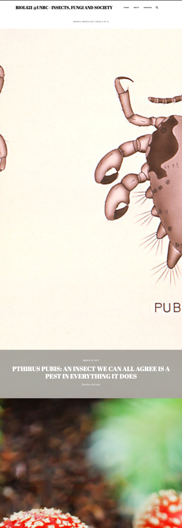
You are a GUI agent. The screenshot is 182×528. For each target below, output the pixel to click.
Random (148, 7)
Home (126, 7)
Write (136, 7)
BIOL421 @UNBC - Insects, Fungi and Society (64, 7)
